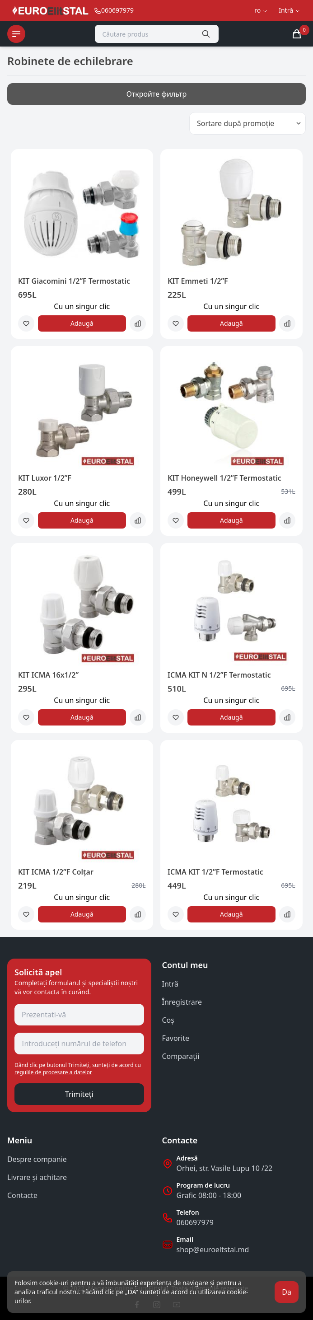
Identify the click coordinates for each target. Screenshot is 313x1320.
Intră (170, 984)
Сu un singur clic (82, 306)
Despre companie (37, 1159)
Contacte (22, 1195)
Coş (168, 1020)
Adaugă (81, 323)
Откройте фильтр (156, 94)
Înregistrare (182, 1002)
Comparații (181, 1056)
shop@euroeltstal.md (213, 1249)
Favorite (176, 1038)
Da (286, 1292)
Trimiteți (79, 1094)
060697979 (195, 1222)
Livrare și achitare (37, 1177)
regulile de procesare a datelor (53, 1072)
